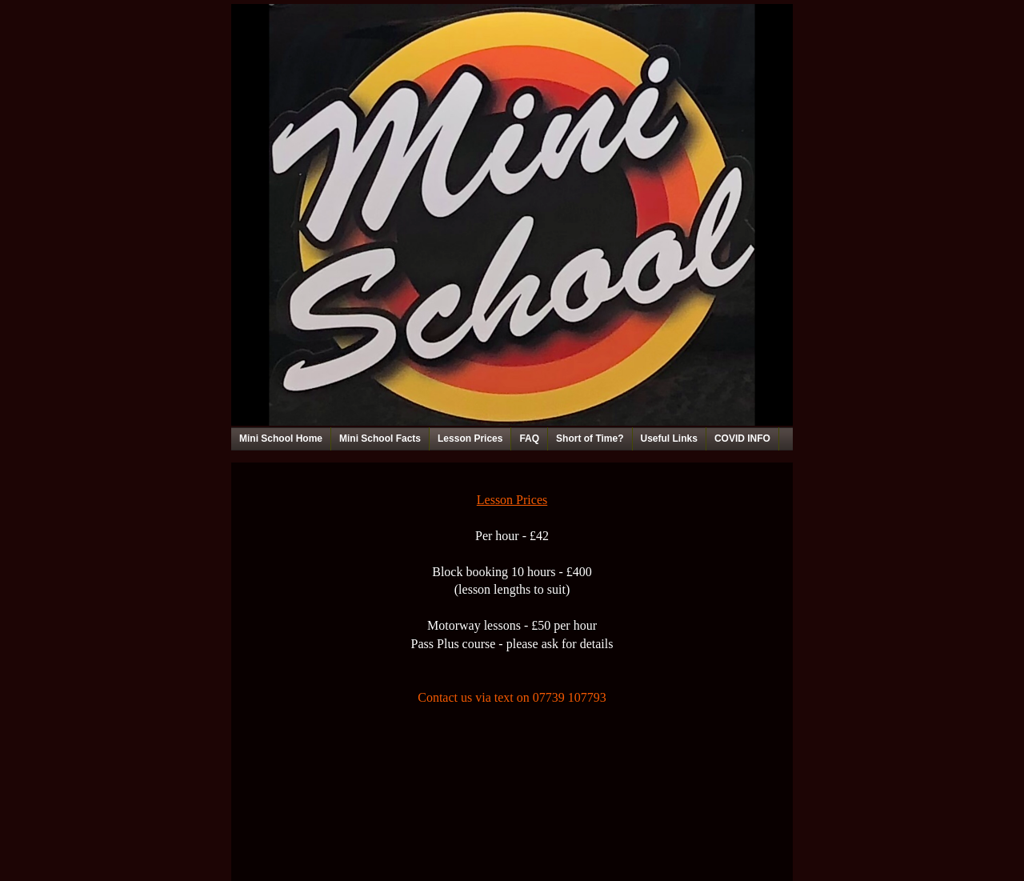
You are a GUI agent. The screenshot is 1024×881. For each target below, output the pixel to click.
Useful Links (669, 438)
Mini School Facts (380, 438)
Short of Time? (589, 438)
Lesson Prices (470, 438)
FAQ (529, 438)
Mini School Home (280, 438)
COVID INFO (742, 438)
